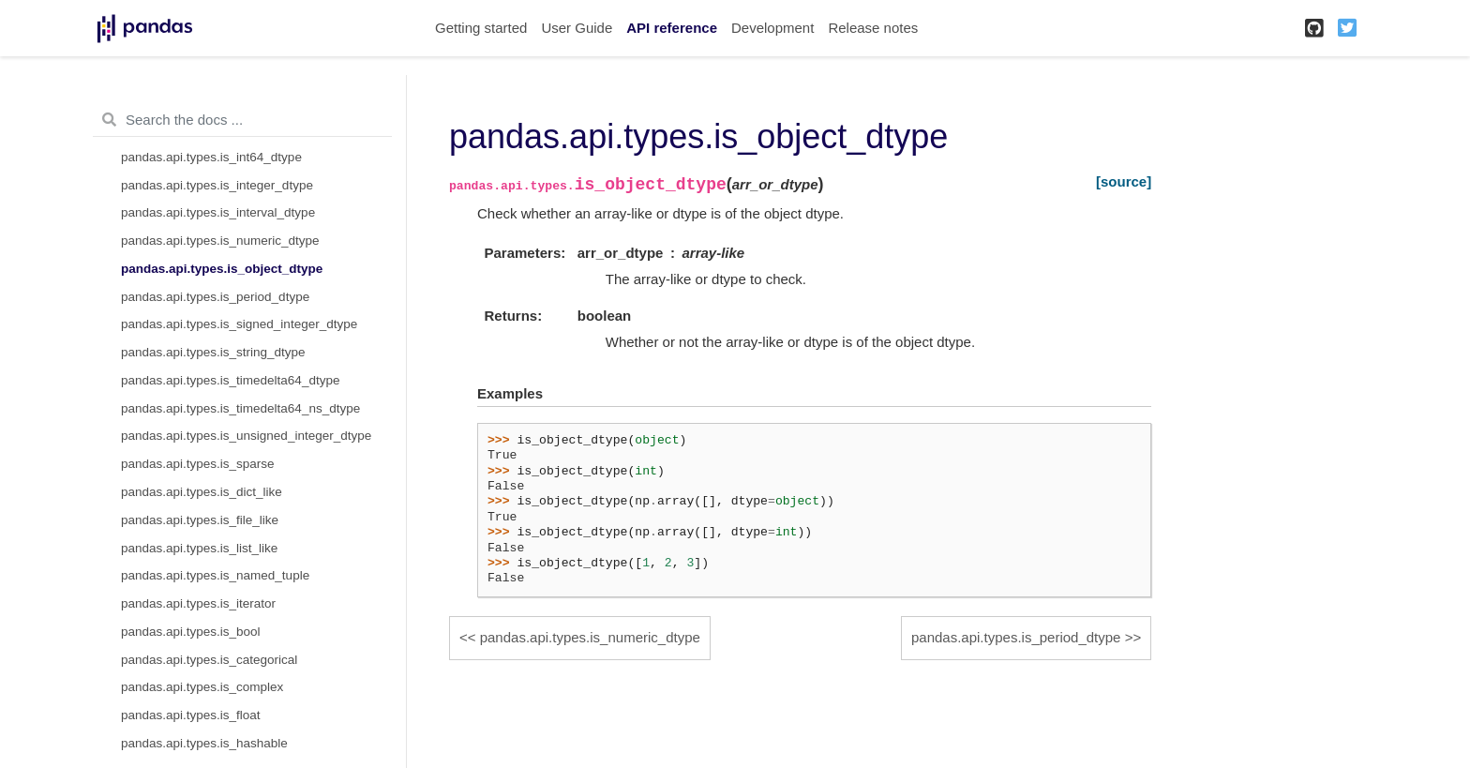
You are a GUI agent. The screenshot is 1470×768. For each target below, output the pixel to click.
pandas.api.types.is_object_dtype (221, 269)
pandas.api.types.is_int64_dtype (211, 157)
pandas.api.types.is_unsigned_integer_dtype (246, 436)
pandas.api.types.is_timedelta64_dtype (230, 380)
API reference (671, 28)
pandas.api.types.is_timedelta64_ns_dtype (240, 408)
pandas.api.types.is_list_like (199, 548)
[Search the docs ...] (242, 120)
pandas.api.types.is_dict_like (201, 492)
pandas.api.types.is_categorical (209, 660)
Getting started (481, 28)
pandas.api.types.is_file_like (199, 520)
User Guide (576, 28)
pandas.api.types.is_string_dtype (213, 352)
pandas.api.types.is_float (191, 715)
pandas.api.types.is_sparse (198, 464)
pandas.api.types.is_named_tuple (215, 575)
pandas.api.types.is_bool (191, 632)
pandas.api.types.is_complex (202, 687)
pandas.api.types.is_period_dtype (215, 297)
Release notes (873, 28)
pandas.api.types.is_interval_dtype (218, 212)
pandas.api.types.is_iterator (198, 603)
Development (772, 28)
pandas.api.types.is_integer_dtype (217, 185)
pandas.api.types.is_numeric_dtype (220, 240)
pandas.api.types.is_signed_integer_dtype (239, 324)
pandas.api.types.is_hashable (204, 743)
